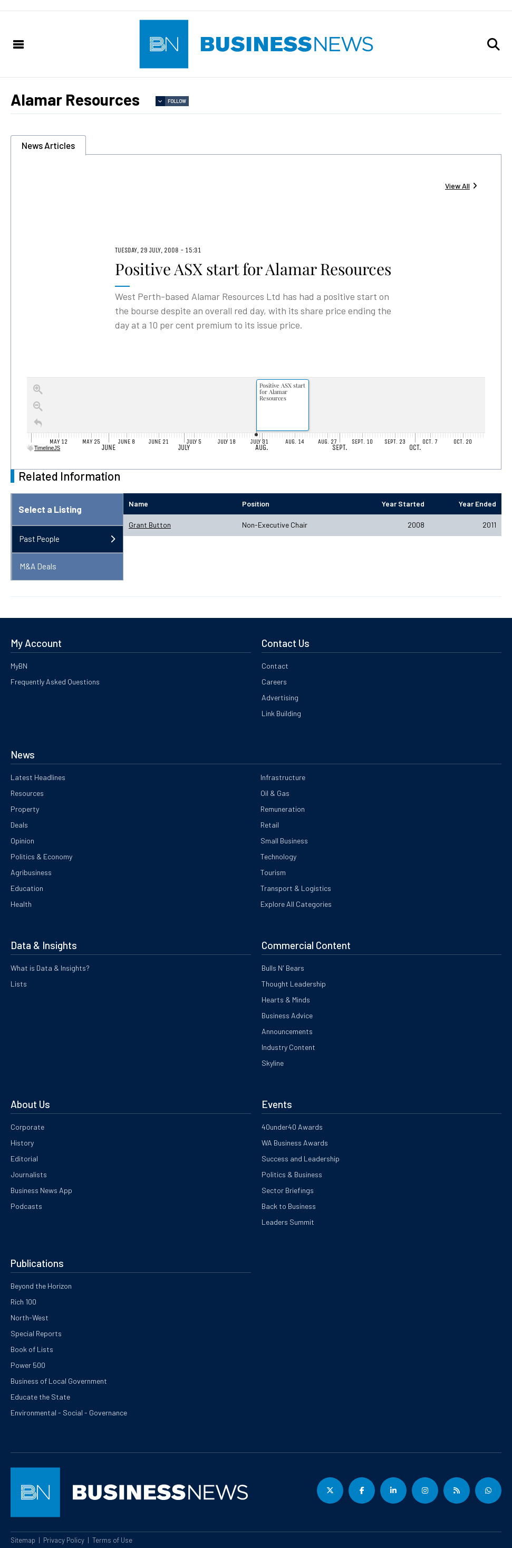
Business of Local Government (59, 1380)
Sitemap (23, 1540)
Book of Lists (32, 1349)
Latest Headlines (38, 777)
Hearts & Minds (286, 999)
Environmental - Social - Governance (69, 1412)
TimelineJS (44, 448)
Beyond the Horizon (41, 1285)
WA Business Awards (295, 1142)
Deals (19, 824)
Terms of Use (112, 1540)
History (22, 1142)
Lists (19, 983)
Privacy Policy (63, 1540)
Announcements (287, 1031)
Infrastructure (282, 777)
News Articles (48, 145)
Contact (275, 665)
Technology (278, 856)
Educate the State (40, 1396)
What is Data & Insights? (50, 967)
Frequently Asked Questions (55, 681)
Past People (40, 538)
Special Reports (36, 1333)
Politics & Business (292, 1174)
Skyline (273, 1062)
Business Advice (287, 1015)
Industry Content (288, 1047)
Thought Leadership (294, 983)
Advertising (280, 697)
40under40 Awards (292, 1126)
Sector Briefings (288, 1190)
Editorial (24, 1158)
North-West (30, 1317)
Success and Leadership (301, 1158)
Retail (269, 824)
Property (25, 808)
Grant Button (150, 524)
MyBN (19, 665)
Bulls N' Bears (283, 967)
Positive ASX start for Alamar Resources (253, 268)
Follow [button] (177, 101)
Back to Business (289, 1206)
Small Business (284, 840)
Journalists (29, 1174)
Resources (27, 793)
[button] (493, 44)
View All (457, 185)
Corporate (27, 1126)
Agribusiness (31, 872)
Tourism (273, 872)
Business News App (41, 1190)
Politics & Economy (41, 856)
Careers (274, 681)
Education (27, 888)
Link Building (281, 713)
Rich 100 (23, 1301)
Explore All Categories (296, 903)
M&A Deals (38, 566)
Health (21, 903)
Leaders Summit (288, 1221)
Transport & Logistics (295, 888)
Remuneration (282, 808)
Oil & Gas (274, 793)
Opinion (22, 840)
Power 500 (28, 1365)
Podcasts (26, 1206)
